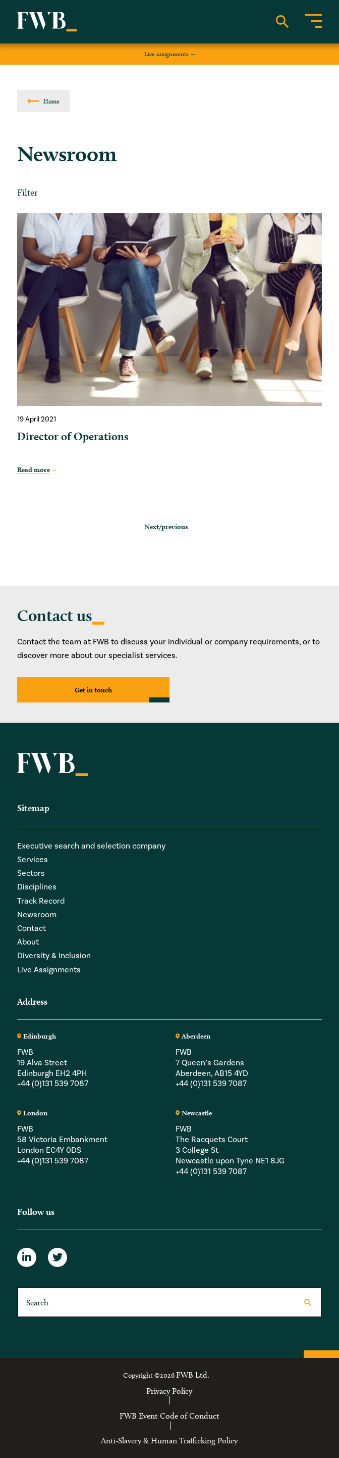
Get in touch (93, 690)
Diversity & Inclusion (54, 955)
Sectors (31, 873)
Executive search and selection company (91, 846)
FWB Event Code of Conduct (169, 1416)
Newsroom (36, 914)
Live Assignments (49, 969)
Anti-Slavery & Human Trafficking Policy (169, 1440)
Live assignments (166, 54)
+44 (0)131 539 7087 (52, 1083)
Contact (31, 928)
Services (32, 859)
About (28, 942)
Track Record (41, 901)
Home (51, 101)
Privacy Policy (169, 1391)
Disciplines (36, 886)
